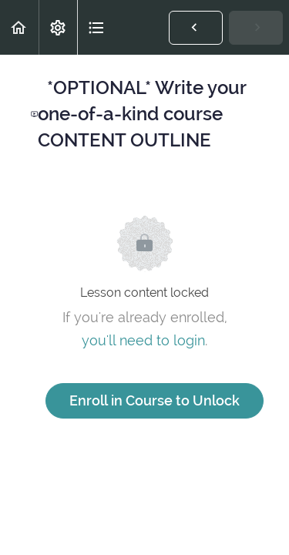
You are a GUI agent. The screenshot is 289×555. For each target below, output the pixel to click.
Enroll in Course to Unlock (154, 400)
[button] (19, 27)
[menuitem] (58, 27)
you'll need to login (143, 340)
